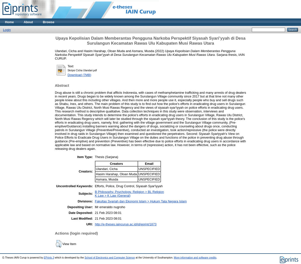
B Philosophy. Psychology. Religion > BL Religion (129, 192)
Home (9, 22)
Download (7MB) (79, 75)
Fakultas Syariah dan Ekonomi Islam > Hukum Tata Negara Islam (141, 201)
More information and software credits (195, 257)
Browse (48, 22)
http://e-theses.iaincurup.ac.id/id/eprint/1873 (125, 224)
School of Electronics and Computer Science (110, 257)
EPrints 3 (49, 257)
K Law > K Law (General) (112, 195)
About (28, 22)
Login (7, 30)
